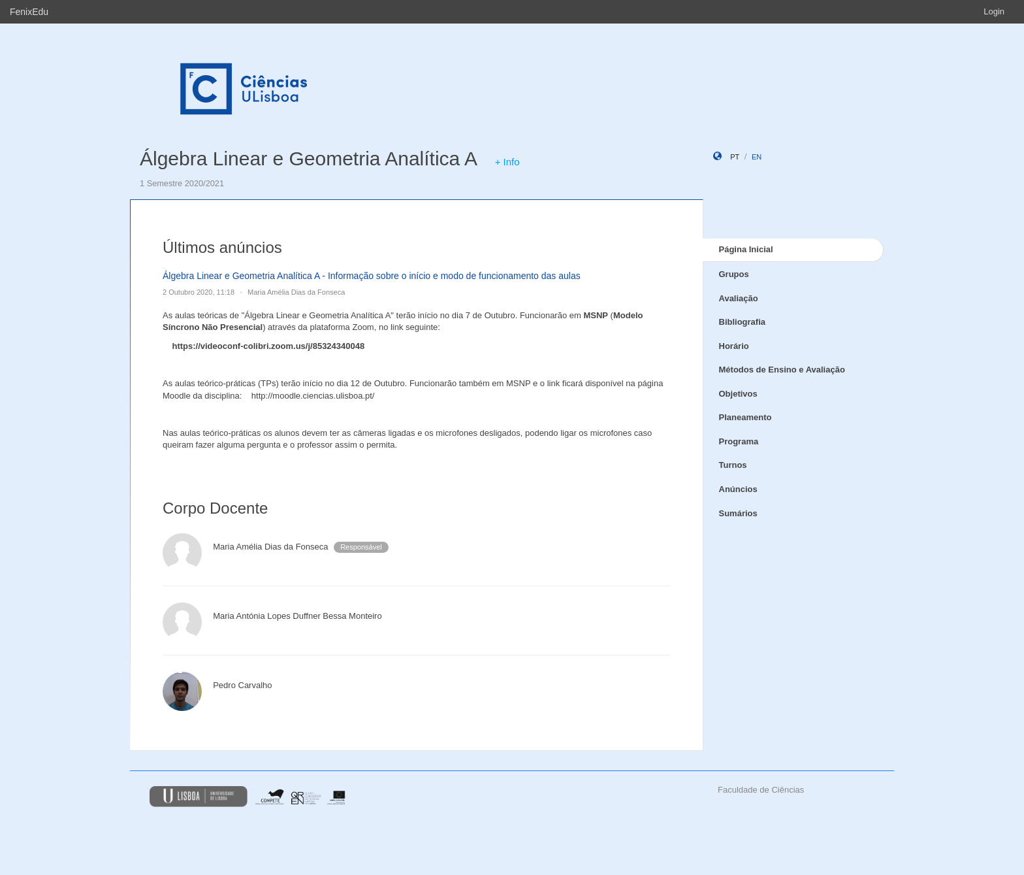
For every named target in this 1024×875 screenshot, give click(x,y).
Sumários (738, 513)
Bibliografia (742, 322)
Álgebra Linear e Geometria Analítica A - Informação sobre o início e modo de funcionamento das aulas (372, 276)
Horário (734, 346)
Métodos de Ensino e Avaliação (782, 369)
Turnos (733, 465)
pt (734, 157)
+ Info (507, 161)
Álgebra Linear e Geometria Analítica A (308, 158)
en (756, 157)
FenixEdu (29, 12)
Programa (739, 441)
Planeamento (745, 417)
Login (994, 11)
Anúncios (738, 489)
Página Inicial (746, 249)
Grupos (734, 274)
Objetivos (738, 394)
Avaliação (738, 298)
